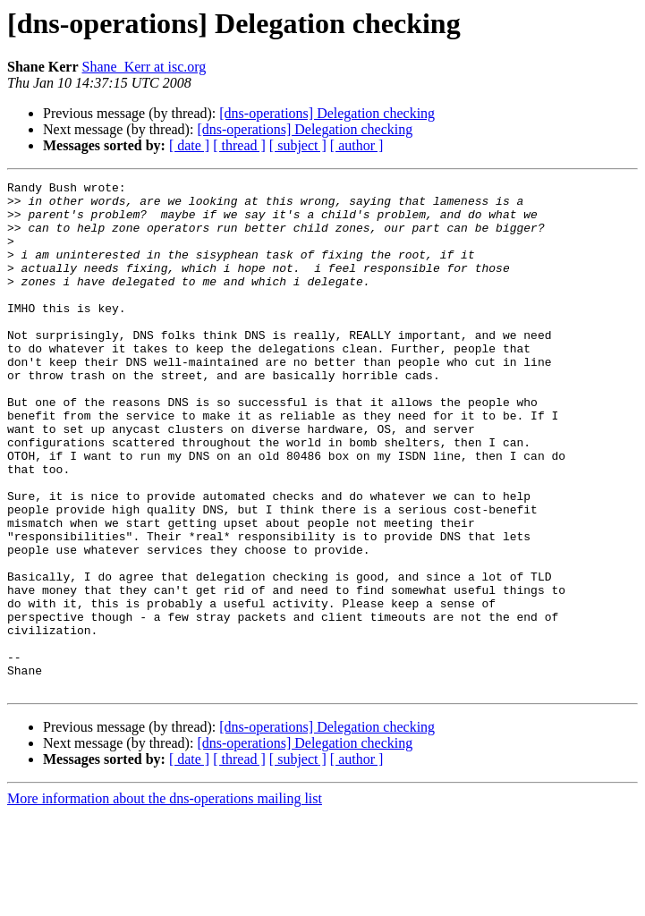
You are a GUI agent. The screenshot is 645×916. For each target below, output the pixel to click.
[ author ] (357, 145)
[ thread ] (239, 145)
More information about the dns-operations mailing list (164, 900)
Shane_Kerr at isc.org (144, 66)
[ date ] (189, 145)
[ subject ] (298, 145)
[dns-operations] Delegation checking (327, 113)
